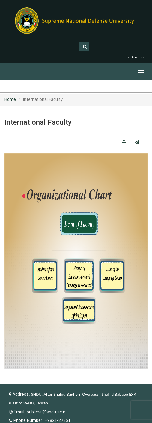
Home (10, 99)
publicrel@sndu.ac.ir (46, 412)
